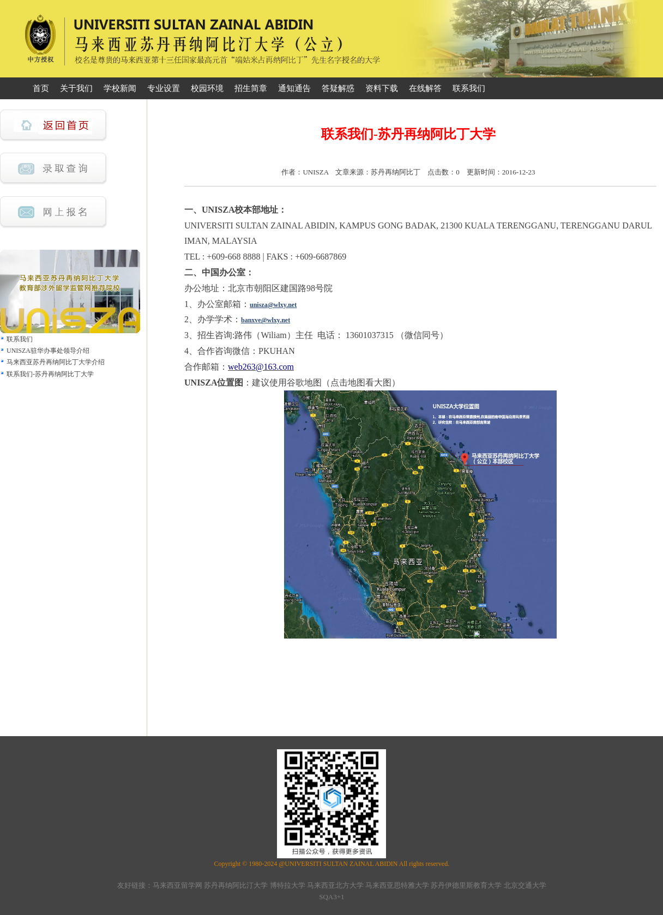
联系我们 (469, 88)
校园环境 (207, 88)
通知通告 (294, 88)
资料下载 (381, 88)
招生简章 (250, 88)
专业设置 (163, 88)
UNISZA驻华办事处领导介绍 (48, 350)
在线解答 (425, 88)
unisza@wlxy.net (273, 305)
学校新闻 (120, 88)
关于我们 (76, 88)
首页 (41, 88)
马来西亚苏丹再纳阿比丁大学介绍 (56, 362)
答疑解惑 (338, 88)
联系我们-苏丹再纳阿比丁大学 (50, 374)
